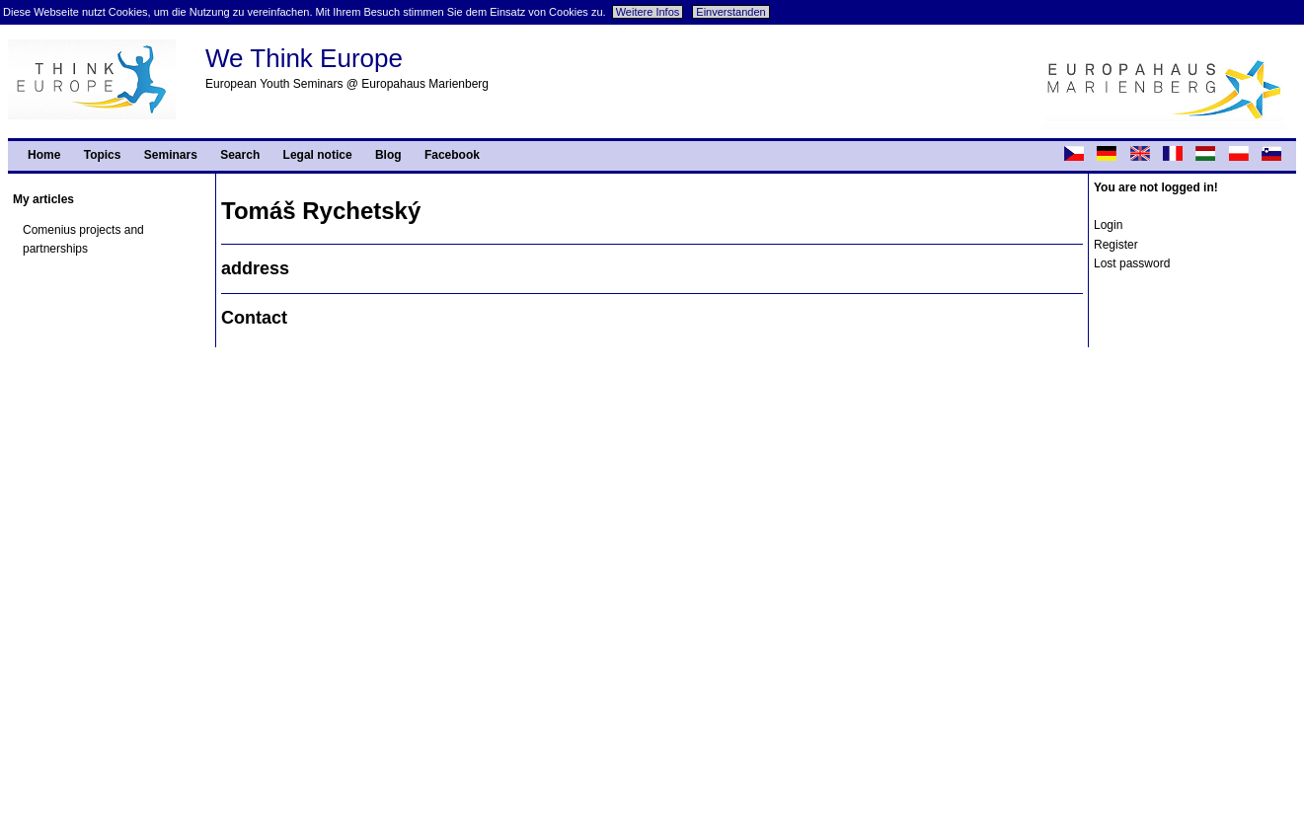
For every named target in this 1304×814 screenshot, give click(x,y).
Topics (102, 155)
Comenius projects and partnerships (83, 239)
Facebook (452, 155)
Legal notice (317, 155)
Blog (388, 155)
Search (240, 155)
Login (1108, 225)
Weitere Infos (648, 12)
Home (44, 155)
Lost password (1132, 263)
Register (1116, 245)
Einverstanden (730, 12)
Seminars (170, 155)
